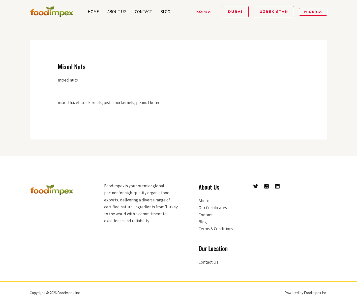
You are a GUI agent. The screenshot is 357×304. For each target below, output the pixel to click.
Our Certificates (213, 207)
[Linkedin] (277, 186)
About (204, 200)
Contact (143, 11)
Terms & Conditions (216, 228)
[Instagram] (266, 186)
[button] (203, 12)
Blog (165, 11)
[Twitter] (255, 186)
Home (93, 11)
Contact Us (208, 262)
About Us (116, 11)
